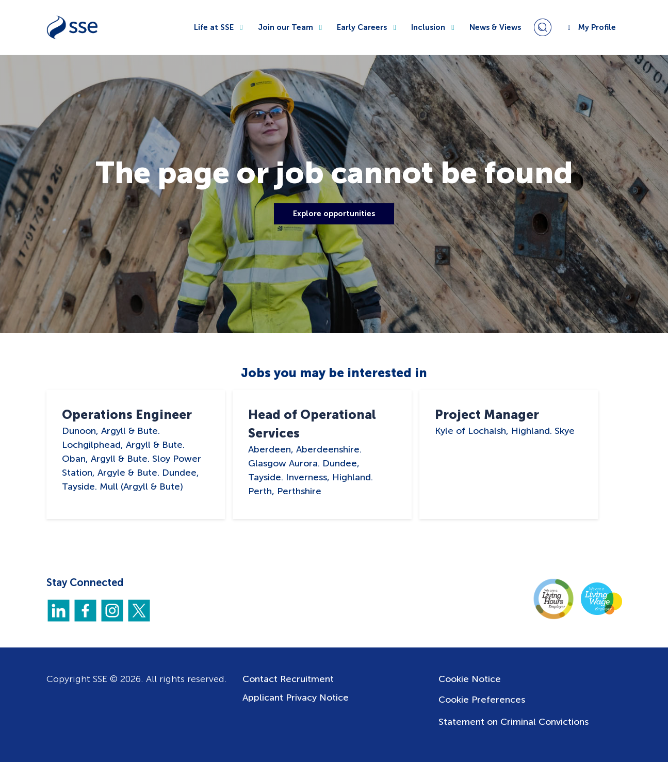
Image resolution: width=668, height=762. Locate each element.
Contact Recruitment (288, 679)
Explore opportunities (334, 213)
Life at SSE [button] (220, 27)
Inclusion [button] (434, 27)
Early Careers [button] (368, 27)
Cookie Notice (469, 679)
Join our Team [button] (291, 27)
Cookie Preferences (481, 699)
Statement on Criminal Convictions (513, 721)
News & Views (495, 27)
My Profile (590, 27)
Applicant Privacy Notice (295, 697)
